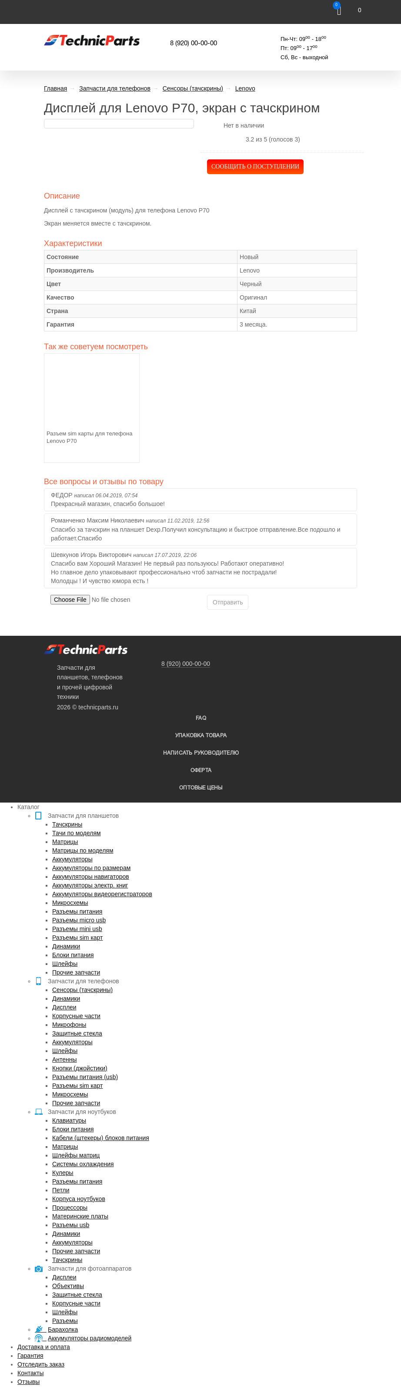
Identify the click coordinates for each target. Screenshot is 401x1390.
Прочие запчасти (76, 972)
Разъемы (65, 1320)
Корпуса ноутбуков (78, 1198)
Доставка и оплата (43, 1346)
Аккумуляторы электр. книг (90, 885)
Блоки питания (73, 954)
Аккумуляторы (72, 859)
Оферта (200, 770)
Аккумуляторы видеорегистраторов (102, 894)
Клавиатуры (69, 1120)
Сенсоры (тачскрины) (82, 989)
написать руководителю (201, 753)
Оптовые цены (200, 788)
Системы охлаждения (83, 1164)
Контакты (30, 1373)
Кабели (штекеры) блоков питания (100, 1137)
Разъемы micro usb (79, 920)
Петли (60, 1190)
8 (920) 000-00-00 (185, 663)
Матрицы (65, 841)
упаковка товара (201, 735)
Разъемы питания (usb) (85, 1076)
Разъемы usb (70, 1224)
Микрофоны (69, 1024)
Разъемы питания (77, 911)
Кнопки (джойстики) (79, 1068)
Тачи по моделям (76, 833)
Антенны (64, 1059)
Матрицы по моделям (83, 850)
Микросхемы (70, 902)
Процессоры (69, 1207)
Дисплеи (64, 1007)
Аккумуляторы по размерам (91, 867)
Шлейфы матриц (76, 1155)
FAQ (201, 718)
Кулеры (63, 1172)
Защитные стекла (77, 1033)
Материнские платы (80, 1216)
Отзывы (28, 1381)
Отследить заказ (40, 1364)
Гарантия (30, 1355)
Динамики (66, 946)
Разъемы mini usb (77, 928)
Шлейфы (64, 963)
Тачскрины (67, 824)
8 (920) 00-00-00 (193, 43)
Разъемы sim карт (77, 937)
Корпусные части (76, 1015)
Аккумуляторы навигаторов (90, 876)
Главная (55, 88)
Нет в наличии (244, 125)
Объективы (68, 1285)
